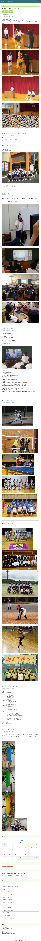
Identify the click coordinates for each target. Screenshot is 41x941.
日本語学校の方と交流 (7, 328)
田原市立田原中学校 (8, 1)
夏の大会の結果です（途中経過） (10, 687)
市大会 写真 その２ (7, 400)
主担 (12, 16)
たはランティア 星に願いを (9, 729)
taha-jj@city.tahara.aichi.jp (9, 933)
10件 (11, 11)
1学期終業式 (5, 14)
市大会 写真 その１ (7, 523)
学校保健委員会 (6, 194)
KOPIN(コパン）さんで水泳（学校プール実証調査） (15, 133)
